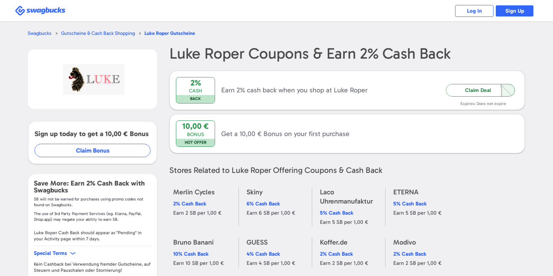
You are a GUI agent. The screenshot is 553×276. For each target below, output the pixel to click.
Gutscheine (169, 33)
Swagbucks (39, 33)
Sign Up (514, 11)
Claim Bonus (92, 150)
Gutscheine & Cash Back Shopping (98, 33)
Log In (474, 11)
